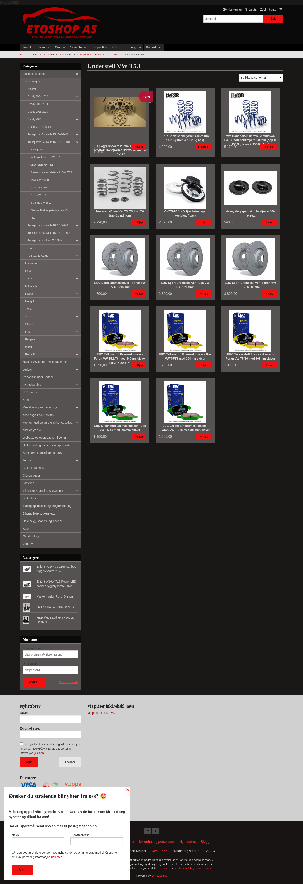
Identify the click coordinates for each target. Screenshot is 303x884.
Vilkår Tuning (79, 47)
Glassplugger (31, 475)
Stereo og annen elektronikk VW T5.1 (51, 172)
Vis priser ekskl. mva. (101, 713)
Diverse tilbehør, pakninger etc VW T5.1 (49, 214)
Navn (38, 839)
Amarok (32, 88)
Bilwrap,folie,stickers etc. (39, 513)
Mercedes (31, 263)
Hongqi (29, 301)
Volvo (28, 316)
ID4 (30, 248)
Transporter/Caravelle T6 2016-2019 (48, 225)
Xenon (27, 400)
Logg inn (135, 47)
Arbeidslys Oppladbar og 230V (43, 452)
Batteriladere (31, 498)
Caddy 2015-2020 (38, 111)
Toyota (29, 278)
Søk (273, 18)
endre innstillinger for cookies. (193, 868)
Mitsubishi (31, 286)
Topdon (27, 460)
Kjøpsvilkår (100, 47)
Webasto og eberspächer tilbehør (44, 437)
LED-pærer (30, 392)
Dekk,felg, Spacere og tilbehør (42, 521)
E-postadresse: (30, 728)
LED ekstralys (32, 384)
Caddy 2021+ (35, 119)
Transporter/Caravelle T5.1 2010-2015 (49, 142)
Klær (26, 528)
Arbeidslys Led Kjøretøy (38, 415)
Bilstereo (28, 483)
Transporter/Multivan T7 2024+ (45, 240)
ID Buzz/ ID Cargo (38, 255)
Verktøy (28, 543)
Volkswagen (32, 81)
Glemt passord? (68, 682)
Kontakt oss (153, 47)
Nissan (29, 293)
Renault (30, 354)
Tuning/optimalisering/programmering (47, 506)
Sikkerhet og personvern (157, 842)
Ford (28, 271)
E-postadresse (32, 648)
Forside (27, 47)
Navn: (24, 713)
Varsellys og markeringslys (40, 407)
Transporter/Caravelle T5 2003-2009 (48, 134)
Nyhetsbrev (188, 842)
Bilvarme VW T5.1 (40, 202)
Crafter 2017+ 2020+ (39, 126)
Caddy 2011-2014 (38, 104)
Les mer (70, 761)
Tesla (28, 308)
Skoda (29, 324)
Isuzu (28, 346)
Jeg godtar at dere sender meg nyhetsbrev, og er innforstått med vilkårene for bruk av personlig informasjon (50, 749)
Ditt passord (31, 663)
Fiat (27, 331)
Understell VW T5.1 (41, 164)
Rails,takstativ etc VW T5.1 (45, 157)
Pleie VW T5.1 (38, 195)
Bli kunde (44, 47)
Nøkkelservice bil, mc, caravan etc (45, 362)
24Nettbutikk (159, 875)
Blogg (205, 842)
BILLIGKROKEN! (34, 468)
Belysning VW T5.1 (41, 180)
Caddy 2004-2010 (38, 96)
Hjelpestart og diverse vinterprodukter (47, 445)
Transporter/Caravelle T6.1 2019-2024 (49, 232)
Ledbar (27, 369)
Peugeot (30, 339)
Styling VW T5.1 (39, 149)
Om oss (60, 47)
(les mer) (39, 753)
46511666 (159, 851)
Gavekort (118, 47)
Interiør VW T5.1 (39, 187)
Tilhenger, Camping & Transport (43, 490)
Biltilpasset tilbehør (35, 73)
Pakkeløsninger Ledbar (38, 377)
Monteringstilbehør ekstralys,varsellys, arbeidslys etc (48, 426)
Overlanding (31, 536)
